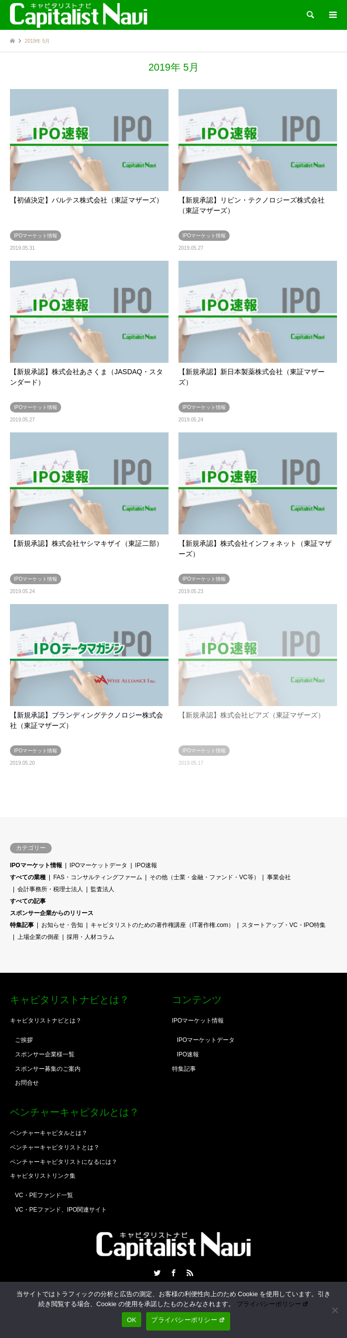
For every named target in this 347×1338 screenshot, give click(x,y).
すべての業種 (28, 877)
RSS (189, 1272)
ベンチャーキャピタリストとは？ (54, 1147)
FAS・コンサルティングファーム (97, 877)
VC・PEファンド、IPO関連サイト (61, 1209)
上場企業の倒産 (38, 936)
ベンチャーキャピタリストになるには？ (63, 1161)
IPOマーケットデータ (99, 865)
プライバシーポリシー (273, 1304)
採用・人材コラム (90, 936)
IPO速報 (146, 865)
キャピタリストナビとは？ (46, 1020)
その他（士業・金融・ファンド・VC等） (205, 877)
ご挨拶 (24, 1039)
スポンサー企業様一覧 (45, 1054)
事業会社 (279, 877)
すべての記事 (28, 901)
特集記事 (22, 925)
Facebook (173, 1272)
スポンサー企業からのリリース (51, 913)
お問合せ (27, 1082)
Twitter (157, 1272)
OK (131, 1320)
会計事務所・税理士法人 (50, 889)
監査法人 (102, 889)
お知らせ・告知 (62, 925)
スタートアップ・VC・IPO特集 (284, 925)
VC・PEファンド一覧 (44, 1195)
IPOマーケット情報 (36, 865)
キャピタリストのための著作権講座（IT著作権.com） (162, 925)
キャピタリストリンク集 (43, 1175)
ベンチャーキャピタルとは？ (48, 1133)
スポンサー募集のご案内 (48, 1068)
